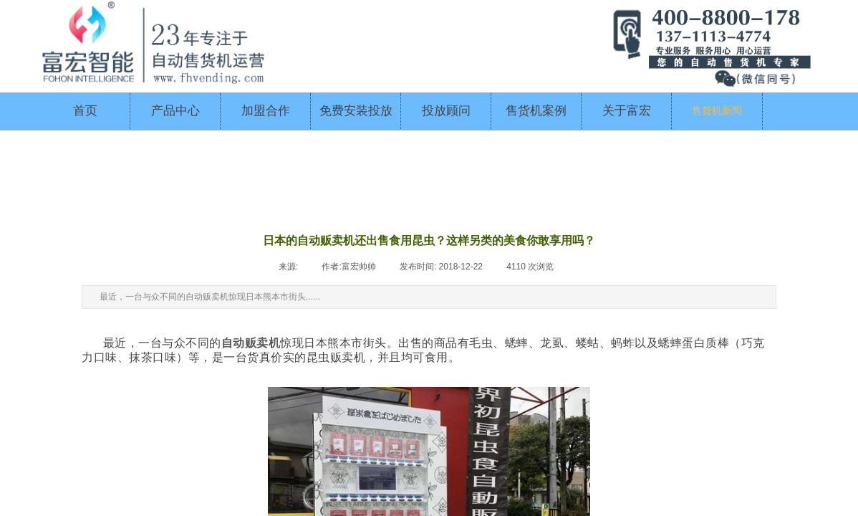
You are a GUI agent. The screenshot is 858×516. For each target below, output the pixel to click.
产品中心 (175, 111)
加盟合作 (265, 111)
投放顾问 (446, 111)
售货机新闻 (717, 110)
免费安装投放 (355, 111)
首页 (85, 111)
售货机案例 (536, 111)
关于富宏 (626, 111)
